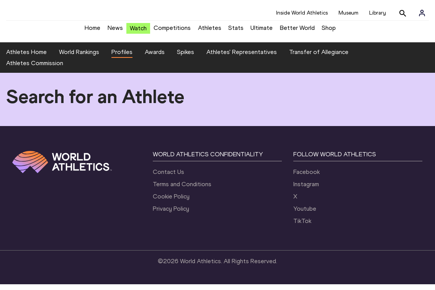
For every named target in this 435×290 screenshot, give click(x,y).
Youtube (304, 214)
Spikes (185, 57)
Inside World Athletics (302, 13)
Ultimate (261, 30)
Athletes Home (26, 57)
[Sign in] (422, 13)
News (115, 30)
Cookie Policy (171, 202)
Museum (348, 13)
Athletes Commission (34, 69)
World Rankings (79, 57)
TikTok (302, 226)
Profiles (121, 57)
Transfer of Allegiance (318, 57)
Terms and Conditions (182, 189)
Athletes (209, 30)
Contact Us (168, 177)
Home (92, 30)
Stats (236, 30)
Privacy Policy (171, 214)
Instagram (306, 189)
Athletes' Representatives (241, 57)
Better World (297, 30)
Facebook (306, 177)
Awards (155, 57)
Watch (138, 31)
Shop (329, 30)
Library (377, 13)
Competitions (172, 30)
